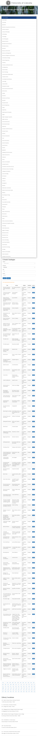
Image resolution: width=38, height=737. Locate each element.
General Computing (5, 142)
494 (7, 682)
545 (5, 689)
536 (16, 688)
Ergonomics (4, 126)
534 (11, 688)
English (3, 114)
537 (18, 688)
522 (13, 686)
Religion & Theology (5, 230)
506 (5, 684)
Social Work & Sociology (6, 246)
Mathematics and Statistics (6, 187)
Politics (3, 218)
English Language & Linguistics (7, 116)
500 (23, 682)
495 (10, 682)
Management (4, 183)
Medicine (3, 192)
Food (3, 138)
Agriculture (4, 24)
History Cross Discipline (6, 161)
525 (21, 686)
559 (8, 691)
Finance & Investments (6, 135)
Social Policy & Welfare (6, 242)
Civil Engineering (5, 67)
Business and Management (6, 53)
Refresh (8, 278)
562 (16, 691)
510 (16, 684)
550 (18, 689)
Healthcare (4, 157)
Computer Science (5, 76)
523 (16, 686)
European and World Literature (7, 128)
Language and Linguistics (6, 171)
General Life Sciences (5, 140)
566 (26, 691)
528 (29, 686)
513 (23, 684)
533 (8, 688)
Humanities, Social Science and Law (8, 166)
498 (18, 682)
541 (29, 688)
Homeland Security (5, 164)
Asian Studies (4, 19)
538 (21, 688)
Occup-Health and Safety (6, 202)
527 (26, 686)
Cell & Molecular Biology (6, 57)
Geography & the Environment (7, 152)
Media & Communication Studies (7, 190)
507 (8, 684)
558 (5, 691)
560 (10, 691)
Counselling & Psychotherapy (7, 79)
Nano (3, 197)
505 (3, 684)
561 (13, 691)
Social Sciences (4, 244)
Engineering (4, 109)
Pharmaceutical (4, 204)
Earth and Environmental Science (7, 88)
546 (8, 689)
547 (10, 689)
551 (21, 689)
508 (10, 684)
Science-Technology (5, 239)
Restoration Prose (5, 235)
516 (31, 684)
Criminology (4, 81)
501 (25, 682)
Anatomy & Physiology (5, 31)
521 (10, 686)
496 (12, 682)
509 (13, 684)
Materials (3, 185)
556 (34, 689)
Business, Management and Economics (8, 55)
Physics (3, 209)
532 (5, 688)
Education (3, 100)
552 (23, 689)
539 (24, 688)
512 (21, 684)
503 (31, 682)
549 (16, 689)
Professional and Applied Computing (8, 223)
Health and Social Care (6, 154)
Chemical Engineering (5, 60)
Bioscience (4, 48)
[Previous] (5, 683)
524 (18, 686)
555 (31, 689)
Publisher (4, 265)
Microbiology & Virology (6, 194)
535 (13, 688)
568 (31, 691)
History (3, 159)
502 (28, 682)
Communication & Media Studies (7, 74)
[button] (19, 263)
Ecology (3, 93)
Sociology (3, 249)
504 (33, 682)
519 (5, 686)
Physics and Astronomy (6, 211)
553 (26, 689)
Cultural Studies (4, 83)
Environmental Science (6, 121)
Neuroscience (4, 199)
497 (15, 682)
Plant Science (4, 213)
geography (4, 150)
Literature (3, 180)
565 (23, 691)
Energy (3, 107)
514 (26, 684)
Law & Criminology (5, 173)
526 (23, 686)
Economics (4, 95)
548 (13, 689)
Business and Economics (6, 50)
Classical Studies (5, 69)
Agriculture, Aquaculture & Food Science (8, 27)
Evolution (3, 133)
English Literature (5, 119)
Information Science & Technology (7, 168)
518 (3, 686)
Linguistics (4, 178)
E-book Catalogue (5, 17)
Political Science (4, 216)
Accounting (4, 22)
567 (29, 691)
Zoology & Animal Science (6, 256)
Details (33, 287)
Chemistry (4, 62)
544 (3, 689)
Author (4, 273)
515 (29, 684)
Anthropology (4, 34)
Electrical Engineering (5, 105)
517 (34, 684)
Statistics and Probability (6, 251)
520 (8, 686)
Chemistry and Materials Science (7, 64)
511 (18, 684)
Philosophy (4, 206)
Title (3, 269)
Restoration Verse (5, 237)
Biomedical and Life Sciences (6, 43)
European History (5, 131)
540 (26, 688)
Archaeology (4, 36)
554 (29, 689)
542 (32, 688)
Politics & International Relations (7, 220)
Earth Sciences (4, 90)
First (3, 682)
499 (20, 682)
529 (31, 686)
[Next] (34, 692)
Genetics (3, 147)
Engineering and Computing (6, 112)
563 (18, 691)
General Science (4, 145)
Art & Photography (5, 38)
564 (21, 691)
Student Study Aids (5, 254)
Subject (4, 261)
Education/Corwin (5, 102)
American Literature (5, 29)
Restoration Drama (5, 232)
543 (34, 688)
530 (34, 686)
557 (3, 691)
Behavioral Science (5, 41)
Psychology (4, 225)
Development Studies (5, 86)
